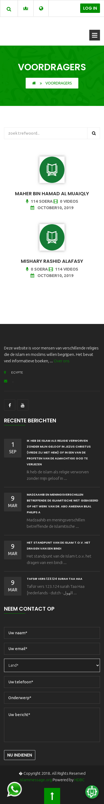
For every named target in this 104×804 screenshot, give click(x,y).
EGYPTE (13, 372)
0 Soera (37, 269)
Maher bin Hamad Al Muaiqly (52, 193)
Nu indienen (19, 755)
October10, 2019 (52, 207)
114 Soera (39, 201)
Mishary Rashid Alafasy (52, 261)
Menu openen (94, 35)
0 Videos (65, 201)
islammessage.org (36, 779)
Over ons (62, 361)
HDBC (79, 779)
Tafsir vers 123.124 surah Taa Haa (54, 579)
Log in (90, 8)
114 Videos (63, 269)
